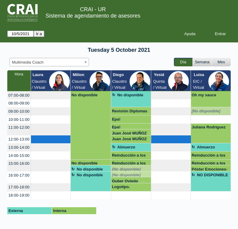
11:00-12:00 (18, 127)
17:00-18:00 (18, 187)
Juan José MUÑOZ (129, 133)
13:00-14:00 (18, 147)
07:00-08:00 (18, 95)
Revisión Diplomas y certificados (129, 112)
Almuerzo (126, 147)
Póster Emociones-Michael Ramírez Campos (209, 169)
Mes (221, 62)
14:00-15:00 (18, 155)
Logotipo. (121, 186)
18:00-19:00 (18, 195)
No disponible (84, 95)
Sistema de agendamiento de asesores (93, 16)
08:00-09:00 (18, 103)
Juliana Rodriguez (209, 127)
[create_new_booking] (50, 95)
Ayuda (189, 34)
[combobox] (49, 62)
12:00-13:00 (18, 139)
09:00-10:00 (18, 111)
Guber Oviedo (125, 181)
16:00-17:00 (18, 175)
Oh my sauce (204, 95)
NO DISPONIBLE (212, 175)
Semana (202, 62)
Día (183, 62)
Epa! (116, 119)
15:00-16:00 (18, 163)
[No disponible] (206, 111)
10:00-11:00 (18, 119)
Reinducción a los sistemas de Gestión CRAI (129, 156)
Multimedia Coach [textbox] (28, 62)
